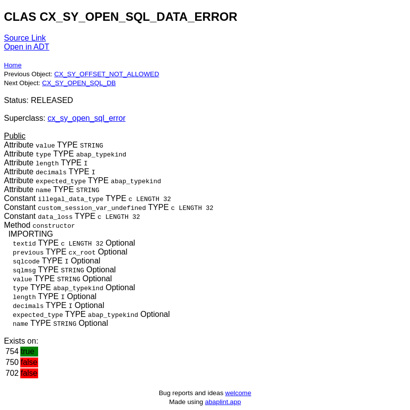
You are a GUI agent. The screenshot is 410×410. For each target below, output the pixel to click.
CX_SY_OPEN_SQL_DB (79, 83)
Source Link (25, 38)
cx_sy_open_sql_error (86, 118)
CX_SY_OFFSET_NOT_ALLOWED (106, 74)
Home (13, 65)
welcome (238, 393)
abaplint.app (223, 402)
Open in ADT (27, 47)
